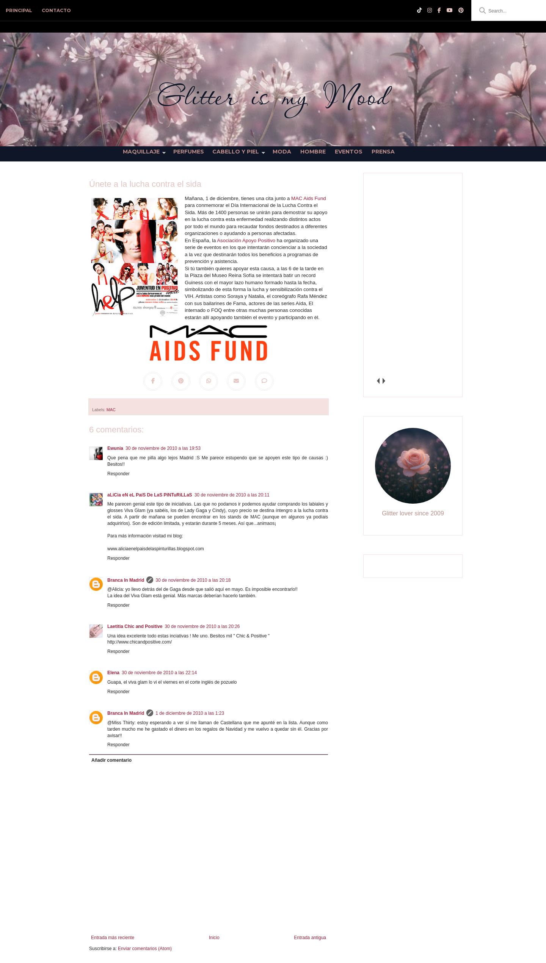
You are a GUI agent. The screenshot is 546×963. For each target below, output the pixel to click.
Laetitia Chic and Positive (134, 626)
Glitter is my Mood (273, 95)
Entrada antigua (310, 937)
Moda (282, 151)
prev (378, 380)
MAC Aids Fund (308, 198)
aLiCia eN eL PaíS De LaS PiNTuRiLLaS (149, 495)
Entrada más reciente (112, 937)
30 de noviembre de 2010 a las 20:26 (202, 626)
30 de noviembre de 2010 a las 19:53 (163, 448)
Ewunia (115, 448)
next (383, 380)
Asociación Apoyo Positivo (246, 240)
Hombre (313, 151)
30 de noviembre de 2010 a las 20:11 (232, 495)
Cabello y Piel (235, 151)
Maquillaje (141, 151)
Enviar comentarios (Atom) (145, 948)
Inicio (214, 937)
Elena (113, 672)
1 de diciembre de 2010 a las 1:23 (189, 713)
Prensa (383, 151)
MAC (111, 409)
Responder (118, 473)
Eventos (348, 151)
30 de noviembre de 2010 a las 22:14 (159, 672)
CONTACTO (56, 10)
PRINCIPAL (19, 10)
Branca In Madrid (125, 580)
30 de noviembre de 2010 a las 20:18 (193, 580)
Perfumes (188, 151)
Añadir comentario (111, 760)
